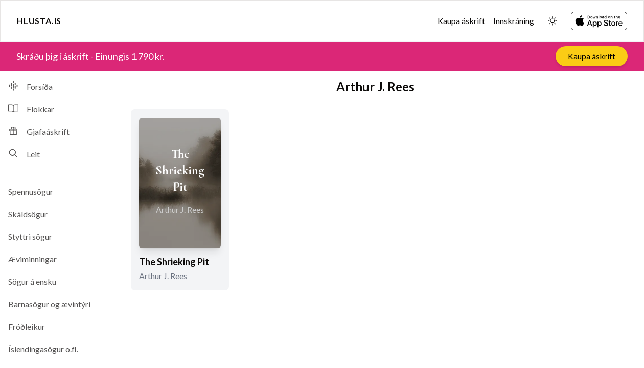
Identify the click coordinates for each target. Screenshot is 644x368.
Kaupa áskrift (461, 21)
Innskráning (513, 21)
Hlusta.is (39, 21)
